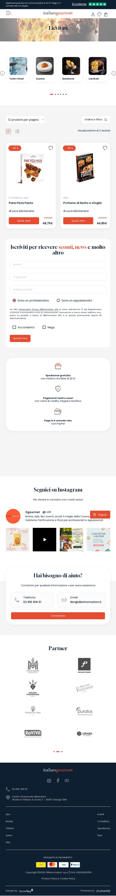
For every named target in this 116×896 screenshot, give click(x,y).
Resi (99, 836)
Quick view (24, 221)
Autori (9, 836)
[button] (51, 94)
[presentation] (2, 73)
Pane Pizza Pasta (21, 203)
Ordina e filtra (93, 119)
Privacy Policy (49, 879)
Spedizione (103, 829)
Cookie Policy (67, 879)
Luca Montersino (23, 211)
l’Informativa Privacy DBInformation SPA (39, 309)
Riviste (9, 822)
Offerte (10, 829)
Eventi (100, 815)
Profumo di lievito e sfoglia (82, 203)
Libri (8, 815)
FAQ (8, 843)
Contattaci (58, 616)
